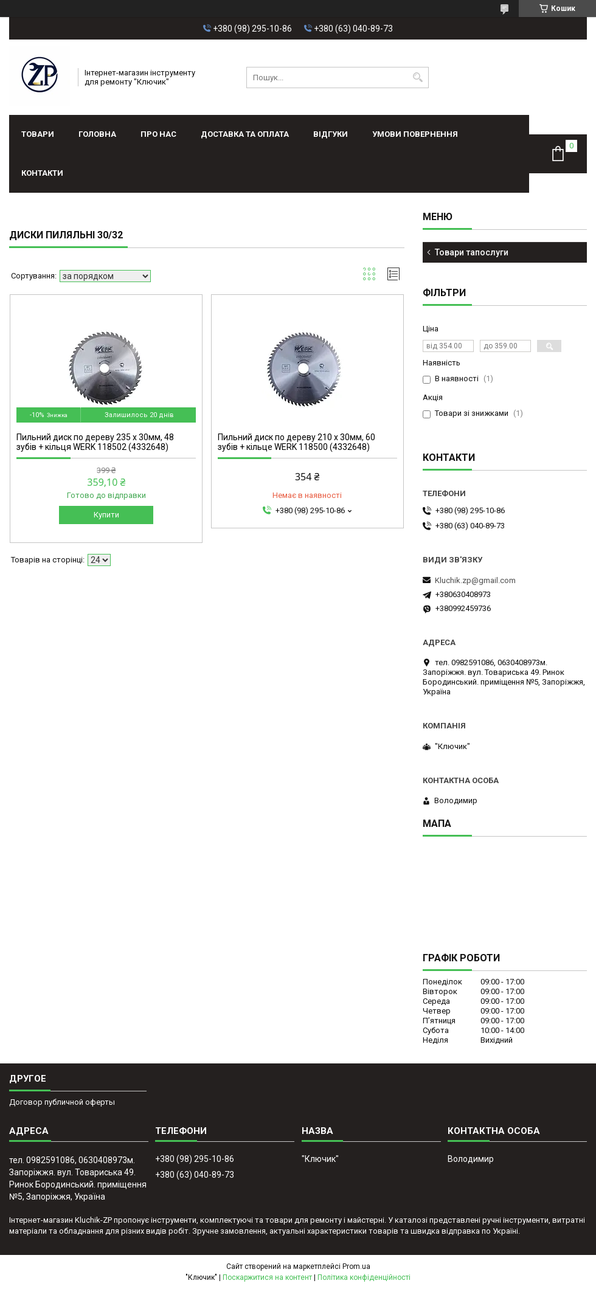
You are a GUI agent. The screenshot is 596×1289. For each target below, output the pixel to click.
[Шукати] (418, 77)
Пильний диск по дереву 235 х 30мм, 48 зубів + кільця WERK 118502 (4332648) (95, 442)
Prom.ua (356, 1266)
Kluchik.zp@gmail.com (475, 580)
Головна (97, 134)
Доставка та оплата (245, 134)
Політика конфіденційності (364, 1277)
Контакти (42, 173)
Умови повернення (415, 134)
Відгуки (330, 134)
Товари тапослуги (471, 252)
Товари (37, 134)
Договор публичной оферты (62, 1102)
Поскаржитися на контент (267, 1277)
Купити (106, 514)
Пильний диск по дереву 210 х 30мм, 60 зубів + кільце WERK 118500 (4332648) (296, 442)
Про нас (158, 134)
